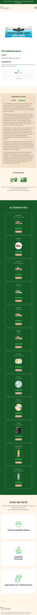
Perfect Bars (18, 446)
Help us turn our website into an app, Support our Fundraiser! (18, 2)
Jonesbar (18, 215)
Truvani (18, 377)
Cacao (20, 64)
